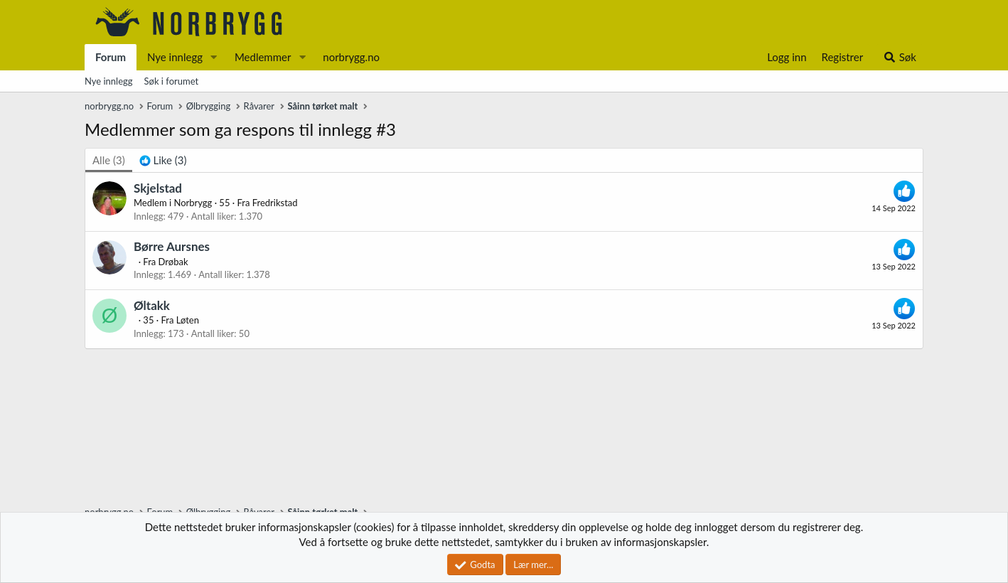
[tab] (163, 160)
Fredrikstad (275, 202)
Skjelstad (158, 188)
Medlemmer (263, 56)
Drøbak (173, 261)
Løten (187, 320)
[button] (214, 57)
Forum (110, 56)
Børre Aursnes (172, 246)
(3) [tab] (108, 160)
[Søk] (899, 57)
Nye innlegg (175, 56)
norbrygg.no (351, 56)
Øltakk (152, 305)
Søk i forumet (171, 81)
